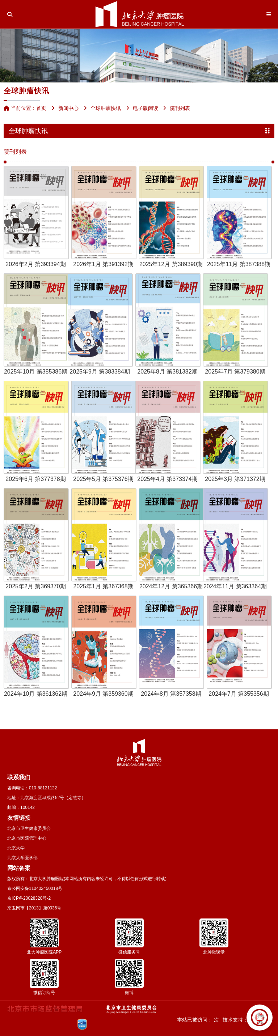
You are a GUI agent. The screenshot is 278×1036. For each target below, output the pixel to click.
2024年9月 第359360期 (103, 694)
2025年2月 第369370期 (35, 586)
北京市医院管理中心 (26, 838)
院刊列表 (15, 152)
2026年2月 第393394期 (35, 264)
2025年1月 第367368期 (103, 586)
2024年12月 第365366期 (171, 586)
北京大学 (16, 847)
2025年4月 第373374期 (167, 479)
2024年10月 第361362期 (35, 694)
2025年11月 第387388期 (238, 264)
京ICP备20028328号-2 (29, 898)
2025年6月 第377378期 (35, 479)
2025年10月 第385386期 (35, 371)
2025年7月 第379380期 (235, 371)
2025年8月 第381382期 (167, 371)
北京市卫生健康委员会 (29, 828)
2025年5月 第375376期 (103, 479)
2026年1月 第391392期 (103, 264)
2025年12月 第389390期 (171, 264)
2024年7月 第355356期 (238, 694)
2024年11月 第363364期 (235, 586)
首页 (41, 108)
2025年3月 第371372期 (235, 479)
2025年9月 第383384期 (100, 371)
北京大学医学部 (22, 857)
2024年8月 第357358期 (171, 694)
